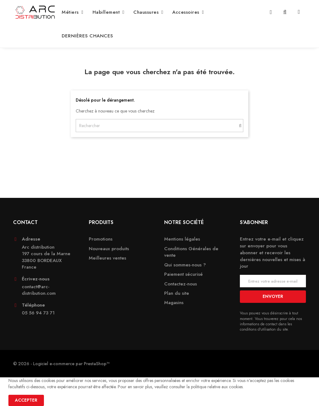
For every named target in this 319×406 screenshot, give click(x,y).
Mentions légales (182, 239)
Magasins (173, 302)
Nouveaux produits (109, 249)
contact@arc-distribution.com (39, 290)
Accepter (26, 400)
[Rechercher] (159, 125)
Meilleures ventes (107, 258)
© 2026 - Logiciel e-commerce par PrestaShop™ (61, 364)
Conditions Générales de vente (191, 252)
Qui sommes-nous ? (185, 265)
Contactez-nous (180, 284)
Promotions (100, 239)
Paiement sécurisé (183, 274)
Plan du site (176, 293)
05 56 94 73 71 (38, 313)
